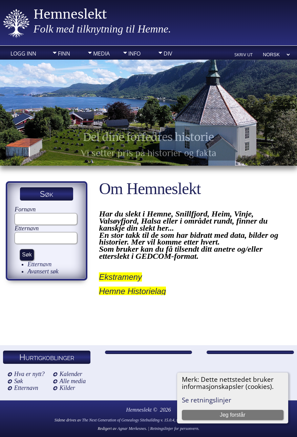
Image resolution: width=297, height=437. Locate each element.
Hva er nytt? (29, 374)
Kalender (71, 374)
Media (101, 53)
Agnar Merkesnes (132, 428)
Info (134, 53)
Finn (64, 53)
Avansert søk (43, 271)
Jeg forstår (233, 415)
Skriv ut (243, 54)
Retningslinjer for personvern (174, 428)
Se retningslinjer (206, 400)
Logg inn (23, 53)
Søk (18, 381)
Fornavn (25, 209)
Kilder (67, 387)
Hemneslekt (70, 14)
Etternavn (27, 228)
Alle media (73, 381)
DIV (168, 53)
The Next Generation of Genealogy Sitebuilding (121, 420)
